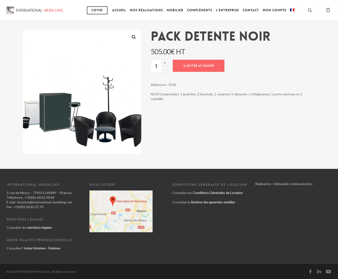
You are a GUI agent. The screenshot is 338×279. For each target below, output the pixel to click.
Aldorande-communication (293, 184)
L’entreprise (227, 10)
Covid (97, 10)
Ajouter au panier (198, 66)
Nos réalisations (146, 10)
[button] (134, 37)
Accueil (119, 10)
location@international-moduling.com (45, 202)
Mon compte (274, 10)
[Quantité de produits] (156, 66)
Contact (251, 10)
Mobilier (175, 10)
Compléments (199, 10)
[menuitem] (292, 14)
